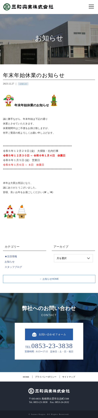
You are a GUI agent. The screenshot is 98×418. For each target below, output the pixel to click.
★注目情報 (11, 256)
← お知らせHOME (49, 279)
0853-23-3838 (52, 345)
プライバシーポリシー (45, 377)
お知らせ (10, 261)
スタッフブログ (13, 267)
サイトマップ (68, 377)
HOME (26, 377)
